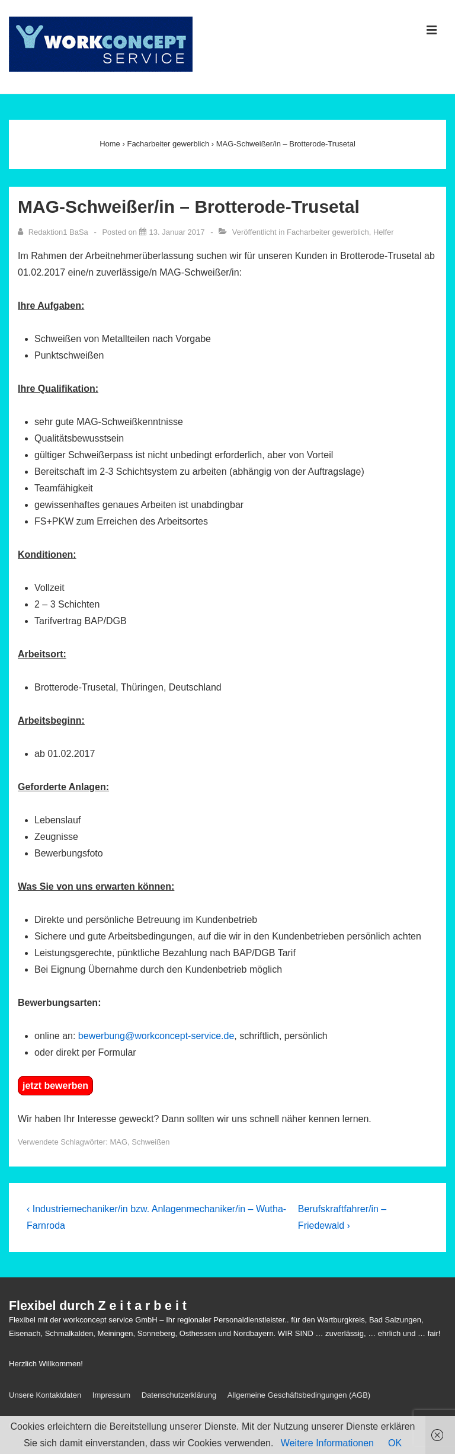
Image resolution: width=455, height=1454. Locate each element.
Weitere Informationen (327, 1443)
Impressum (111, 1395)
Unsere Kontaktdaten (45, 1395)
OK (395, 1443)
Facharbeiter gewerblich (328, 232)
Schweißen (150, 1141)
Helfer (383, 232)
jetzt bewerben (55, 1086)
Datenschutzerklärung (179, 1395)
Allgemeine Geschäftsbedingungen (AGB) (299, 1395)
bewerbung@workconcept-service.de (156, 1036)
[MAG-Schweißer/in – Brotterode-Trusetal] (177, 232)
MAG (118, 1141)
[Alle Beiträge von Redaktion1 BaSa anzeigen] (54, 232)
